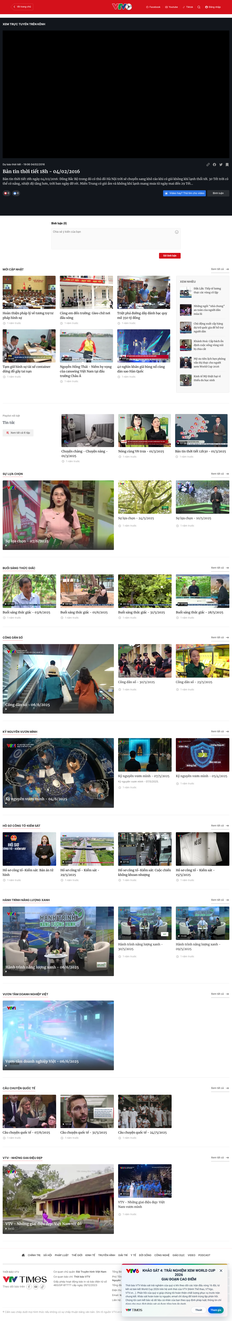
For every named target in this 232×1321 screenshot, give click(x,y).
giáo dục (178, 1255)
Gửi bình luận (169, 255)
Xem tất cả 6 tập (18, 432)
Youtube (171, 7)
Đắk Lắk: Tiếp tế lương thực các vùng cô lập (207, 290)
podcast (204, 1255)
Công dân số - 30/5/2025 (136, 682)
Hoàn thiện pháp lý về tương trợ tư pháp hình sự (28, 315)
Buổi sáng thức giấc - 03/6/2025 (26, 612)
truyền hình (106, 1255)
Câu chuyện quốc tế (19, 1088)
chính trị (34, 1255)
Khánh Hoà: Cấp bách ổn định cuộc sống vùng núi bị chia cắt (208, 345)
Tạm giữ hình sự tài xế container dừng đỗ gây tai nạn (26, 369)
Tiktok (187, 7)
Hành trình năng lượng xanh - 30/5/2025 (140, 946)
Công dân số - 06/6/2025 (27, 705)
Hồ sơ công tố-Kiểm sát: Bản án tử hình (28, 872)
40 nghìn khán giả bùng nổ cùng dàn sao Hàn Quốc (141, 369)
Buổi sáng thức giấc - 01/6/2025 (83, 612)
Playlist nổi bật (11, 415)
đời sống (145, 1255)
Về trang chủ (22, 6)
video (191, 1255)
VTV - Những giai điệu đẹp (23, 1158)
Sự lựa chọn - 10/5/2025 (193, 518)
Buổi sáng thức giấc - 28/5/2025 (199, 612)
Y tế (133, 1255)
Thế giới (77, 1255)
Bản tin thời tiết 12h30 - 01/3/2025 (200, 451)
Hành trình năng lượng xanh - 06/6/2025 (42, 967)
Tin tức (9, 422)
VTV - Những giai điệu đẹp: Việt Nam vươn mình (141, 1204)
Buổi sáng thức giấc (19, 568)
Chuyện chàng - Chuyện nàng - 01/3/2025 (84, 453)
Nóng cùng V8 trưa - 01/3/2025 (141, 451)
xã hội (47, 1255)
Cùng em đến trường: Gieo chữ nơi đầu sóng (85, 315)
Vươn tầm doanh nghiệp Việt (25, 994)
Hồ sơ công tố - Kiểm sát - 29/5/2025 (79, 872)
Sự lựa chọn (13, 474)
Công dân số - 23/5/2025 (194, 682)
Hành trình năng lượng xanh (26, 900)
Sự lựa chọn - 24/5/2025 (136, 518)
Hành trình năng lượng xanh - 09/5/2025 (198, 946)
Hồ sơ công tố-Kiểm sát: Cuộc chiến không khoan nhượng (144, 872)
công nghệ (161, 1255)
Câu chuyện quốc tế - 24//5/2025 (142, 1132)
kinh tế (90, 1255)
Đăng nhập (213, 7)
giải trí (123, 1255)
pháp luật (62, 1255)
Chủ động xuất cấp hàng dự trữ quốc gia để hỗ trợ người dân (208, 327)
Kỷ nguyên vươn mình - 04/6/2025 (36, 799)
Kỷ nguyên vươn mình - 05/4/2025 (201, 776)
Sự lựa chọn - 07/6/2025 (27, 541)
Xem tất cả (220, 269)
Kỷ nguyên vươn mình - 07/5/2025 (143, 776)
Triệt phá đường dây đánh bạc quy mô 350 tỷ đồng (142, 315)
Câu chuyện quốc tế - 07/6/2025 (26, 1132)
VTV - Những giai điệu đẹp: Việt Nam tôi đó (43, 1224)
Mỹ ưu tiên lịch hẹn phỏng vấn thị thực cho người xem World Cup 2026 (210, 362)
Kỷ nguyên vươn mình (20, 731)
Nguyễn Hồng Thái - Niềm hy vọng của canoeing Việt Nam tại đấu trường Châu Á (86, 371)
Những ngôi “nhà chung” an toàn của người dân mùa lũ (209, 309)
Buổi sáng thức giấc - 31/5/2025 (141, 612)
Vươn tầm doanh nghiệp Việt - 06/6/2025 (42, 1061)
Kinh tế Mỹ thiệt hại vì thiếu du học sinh (207, 378)
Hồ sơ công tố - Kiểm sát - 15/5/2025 (195, 872)
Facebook (153, 7)
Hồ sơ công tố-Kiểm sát (21, 825)
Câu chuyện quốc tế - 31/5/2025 (83, 1132)
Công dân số (13, 637)
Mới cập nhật (13, 269)
